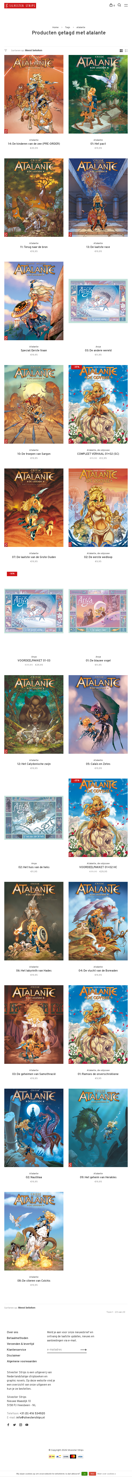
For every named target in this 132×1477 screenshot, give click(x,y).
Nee (92, 1474)
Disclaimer (13, 1355)
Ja (84, 1474)
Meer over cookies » (106, 1474)
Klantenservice (16, 1350)
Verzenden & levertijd (20, 1344)
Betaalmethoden (17, 1338)
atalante (80, 27)
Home (55, 27)
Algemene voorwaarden (22, 1361)
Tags (67, 27)
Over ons (12, 1332)
